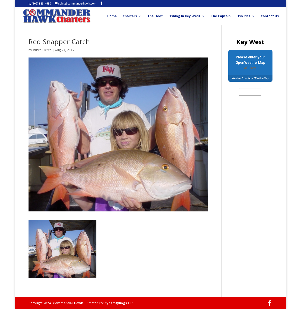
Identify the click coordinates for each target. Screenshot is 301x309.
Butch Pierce (42, 50)
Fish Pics (243, 16)
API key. (250, 68)
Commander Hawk (68, 303)
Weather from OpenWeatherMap (250, 78)
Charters (130, 16)
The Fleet (155, 16)
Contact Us (270, 16)
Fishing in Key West (184, 16)
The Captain (221, 16)
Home (112, 16)
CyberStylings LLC (119, 303)
